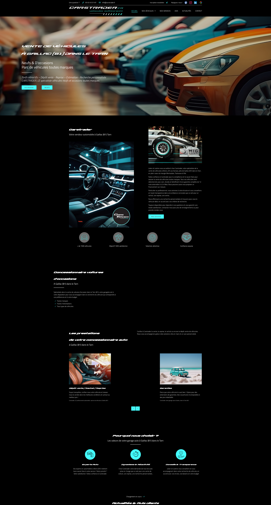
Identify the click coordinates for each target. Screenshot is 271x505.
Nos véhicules (148, 11)
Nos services (165, 11)
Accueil (134, 11)
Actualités (186, 11)
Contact (198, 11)
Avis (176, 11)
